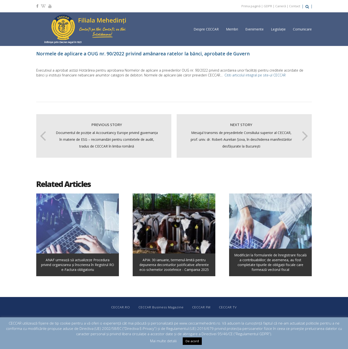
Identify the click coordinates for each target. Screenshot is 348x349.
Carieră (280, 6)
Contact (294, 6)
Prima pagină (251, 6)
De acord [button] (192, 341)
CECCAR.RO (120, 307)
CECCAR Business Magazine (161, 307)
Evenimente (254, 29)
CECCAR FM (201, 307)
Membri (232, 29)
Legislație (278, 29)
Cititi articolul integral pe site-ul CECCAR (255, 75)
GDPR (268, 6)
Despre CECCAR (206, 29)
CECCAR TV (228, 307)
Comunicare (302, 29)
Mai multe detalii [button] (163, 340)
